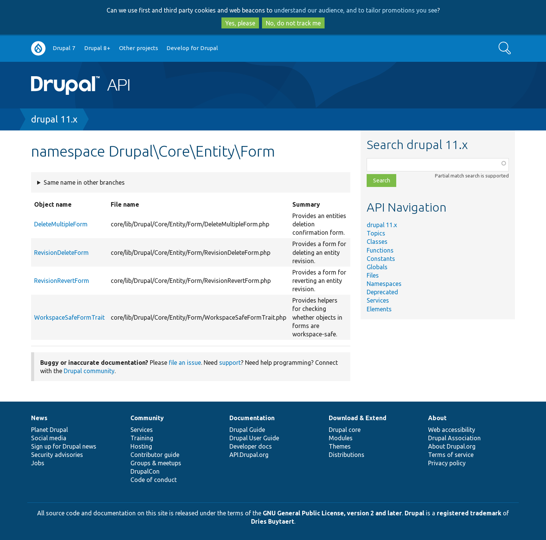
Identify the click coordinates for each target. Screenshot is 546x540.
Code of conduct (153, 479)
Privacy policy (447, 463)
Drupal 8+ (97, 48)
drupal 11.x (54, 119)
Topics (376, 233)
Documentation (252, 417)
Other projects (138, 48)
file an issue (185, 362)
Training (141, 438)
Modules (341, 438)
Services (378, 300)
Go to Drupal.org (38, 48)
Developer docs (250, 446)
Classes (377, 241)
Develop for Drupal (192, 48)
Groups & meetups (155, 463)
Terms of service (451, 454)
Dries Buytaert (272, 521)
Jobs (37, 463)
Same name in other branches (84, 182)
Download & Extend (357, 417)
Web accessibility (451, 429)
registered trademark (469, 513)
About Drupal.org (451, 446)
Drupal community (89, 370)
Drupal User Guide (254, 438)
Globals (377, 267)
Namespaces (384, 283)
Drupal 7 (64, 48)
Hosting (141, 446)
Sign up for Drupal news (63, 446)
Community (147, 417)
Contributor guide (154, 454)
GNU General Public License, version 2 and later (332, 513)
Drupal (414, 513)
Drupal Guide (247, 429)
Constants (381, 258)
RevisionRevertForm (61, 280)
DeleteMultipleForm (61, 224)
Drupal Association (454, 438)
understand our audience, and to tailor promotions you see (355, 10)
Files (373, 275)
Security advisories (57, 454)
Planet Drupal (49, 429)
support (230, 362)
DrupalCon (145, 471)
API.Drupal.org (248, 454)
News (39, 417)
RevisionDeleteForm (61, 252)
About (437, 417)
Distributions (346, 454)
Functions (380, 250)
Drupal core (345, 429)
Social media (48, 438)
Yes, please (240, 23)
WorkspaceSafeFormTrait (69, 317)
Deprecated (382, 292)
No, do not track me (293, 23)
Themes (340, 446)
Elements (379, 309)
